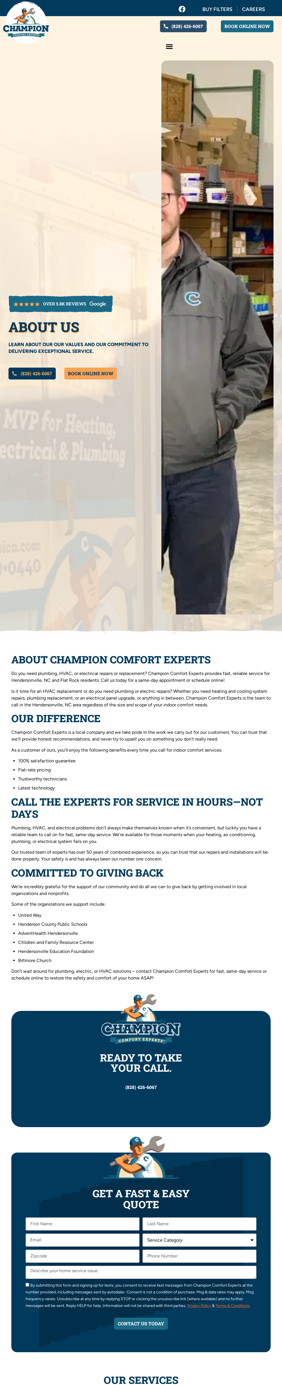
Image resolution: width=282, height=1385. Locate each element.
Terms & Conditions (232, 1305)
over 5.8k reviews (64, 304)
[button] (169, 46)
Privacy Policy (199, 1305)
